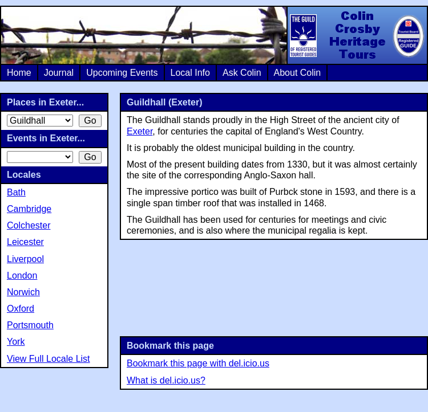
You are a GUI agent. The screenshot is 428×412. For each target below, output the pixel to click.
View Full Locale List (48, 359)
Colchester (28, 225)
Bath (16, 192)
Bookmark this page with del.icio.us (198, 363)
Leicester (25, 242)
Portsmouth (30, 325)
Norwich (23, 292)
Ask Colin (242, 72)
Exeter (139, 131)
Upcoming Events (122, 72)
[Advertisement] (274, 287)
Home (19, 72)
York (16, 341)
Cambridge (29, 209)
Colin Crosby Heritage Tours (356, 35)
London (22, 275)
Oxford (20, 308)
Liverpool (25, 259)
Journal (59, 72)
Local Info (190, 72)
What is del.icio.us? (166, 380)
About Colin (297, 72)
